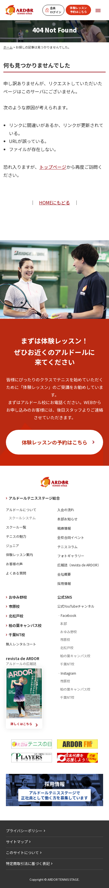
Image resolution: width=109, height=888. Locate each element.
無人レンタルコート (21, 644)
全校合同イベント (70, 537)
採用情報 (64, 583)
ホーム (8, 47)
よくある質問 (16, 573)
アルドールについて (21, 509)
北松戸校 (16, 616)
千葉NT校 (17, 634)
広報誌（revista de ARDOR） (79, 564)
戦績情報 (64, 528)
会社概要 (64, 574)
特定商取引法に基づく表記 (28, 863)
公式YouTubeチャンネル (75, 606)
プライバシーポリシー (24, 830)
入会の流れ (65, 509)
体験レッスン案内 (19, 554)
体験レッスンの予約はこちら (54, 442)
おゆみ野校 (18, 597)
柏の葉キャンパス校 (25, 625)
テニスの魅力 (16, 536)
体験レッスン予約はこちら (78, 10)
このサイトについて (22, 852)
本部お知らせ (67, 518)
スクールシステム (22, 517)
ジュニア (12, 545)
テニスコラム (67, 546)
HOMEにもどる (54, 202)
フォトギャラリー (70, 555)
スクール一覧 (16, 527)
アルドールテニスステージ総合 (34, 498)
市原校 (14, 606)
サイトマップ (17, 841)
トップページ (52, 166)
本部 (63, 623)
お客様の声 (14, 563)
